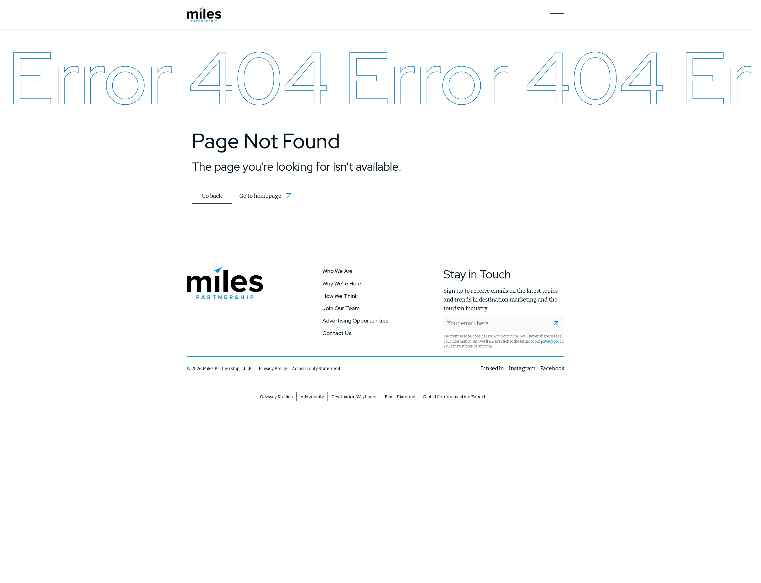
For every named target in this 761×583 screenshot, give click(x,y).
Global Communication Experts (455, 396)
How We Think (340, 295)
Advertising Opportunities (355, 320)
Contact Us (337, 332)
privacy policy (552, 341)
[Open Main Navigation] (557, 14)
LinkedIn (492, 368)
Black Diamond (400, 396)
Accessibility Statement (316, 368)
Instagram (522, 368)
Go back (211, 196)
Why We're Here (341, 283)
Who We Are (337, 270)
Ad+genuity (312, 396)
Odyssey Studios (276, 396)
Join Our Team (341, 307)
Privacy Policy (273, 368)
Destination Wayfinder (354, 396)
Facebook (552, 368)
